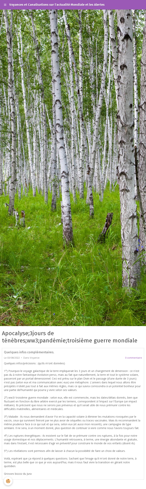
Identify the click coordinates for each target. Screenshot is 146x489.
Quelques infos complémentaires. (29, 352)
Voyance (35, 357)
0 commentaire (133, 357)
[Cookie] (8, 481)
